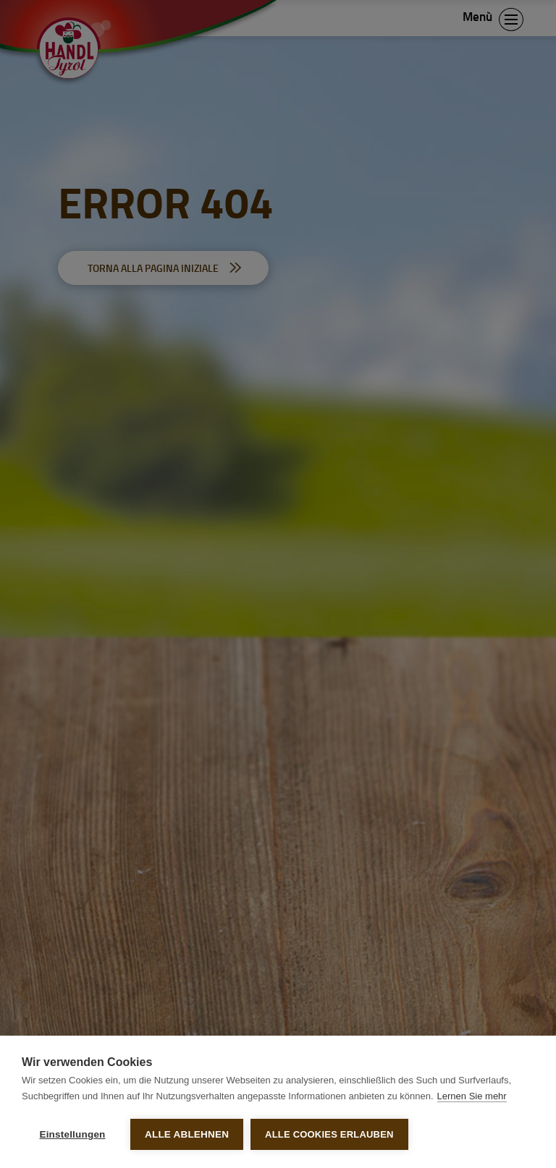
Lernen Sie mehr (472, 1096)
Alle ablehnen (187, 1134)
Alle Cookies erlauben (329, 1134)
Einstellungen (72, 1134)
